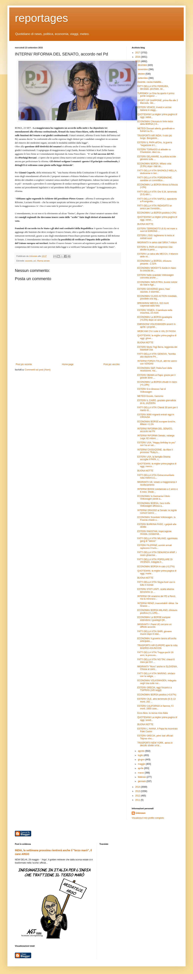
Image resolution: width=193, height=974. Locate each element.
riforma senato (43, 261)
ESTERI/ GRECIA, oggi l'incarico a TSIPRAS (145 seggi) (154, 688)
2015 (138, 61)
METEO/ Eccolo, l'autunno (150, 396)
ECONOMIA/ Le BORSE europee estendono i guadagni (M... (153, 618)
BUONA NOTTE (145, 224)
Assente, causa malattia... (150, 82)
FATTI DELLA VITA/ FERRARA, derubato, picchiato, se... (153, 87)
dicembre (143, 65)
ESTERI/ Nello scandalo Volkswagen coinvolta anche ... (155, 276)
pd (34, 261)
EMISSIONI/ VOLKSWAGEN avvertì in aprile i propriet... (156, 325)
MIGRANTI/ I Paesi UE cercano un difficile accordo (154, 625)
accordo (28, 261)
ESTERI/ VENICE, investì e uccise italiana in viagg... (154, 108)
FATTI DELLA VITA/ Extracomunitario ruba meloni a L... (155, 476)
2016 (138, 57)
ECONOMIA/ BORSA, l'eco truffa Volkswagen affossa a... (153, 504)
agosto (141, 751)
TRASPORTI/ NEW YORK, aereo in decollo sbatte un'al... (155, 744)
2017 (138, 52)
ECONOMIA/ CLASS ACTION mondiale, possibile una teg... (157, 297)
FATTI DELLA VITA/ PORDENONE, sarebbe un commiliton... (154, 179)
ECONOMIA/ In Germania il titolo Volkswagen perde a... (153, 497)
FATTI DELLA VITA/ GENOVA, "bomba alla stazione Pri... (156, 355)
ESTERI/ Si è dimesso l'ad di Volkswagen (151, 390)
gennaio (142, 781)
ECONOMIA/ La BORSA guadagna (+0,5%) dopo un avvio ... (154, 318)
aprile (141, 768)
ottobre (141, 74)
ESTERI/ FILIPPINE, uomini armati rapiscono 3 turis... (154, 546)
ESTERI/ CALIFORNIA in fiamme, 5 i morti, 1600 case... (155, 707)
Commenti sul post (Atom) (37, 369)
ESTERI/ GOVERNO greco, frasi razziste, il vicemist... (153, 290)
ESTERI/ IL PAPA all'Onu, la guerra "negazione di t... (154, 143)
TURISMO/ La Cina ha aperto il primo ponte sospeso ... (155, 94)
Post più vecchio (112, 364)
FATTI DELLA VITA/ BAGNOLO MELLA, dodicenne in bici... (157, 171)
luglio (141, 755)
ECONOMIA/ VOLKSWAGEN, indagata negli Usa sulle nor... (156, 681)
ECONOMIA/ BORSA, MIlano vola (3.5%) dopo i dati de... (154, 165)
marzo (141, 772)
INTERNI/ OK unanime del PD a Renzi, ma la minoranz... (156, 597)
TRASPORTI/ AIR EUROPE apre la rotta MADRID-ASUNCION (157, 646)
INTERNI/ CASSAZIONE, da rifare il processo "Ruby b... (155, 451)
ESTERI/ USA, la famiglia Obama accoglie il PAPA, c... (153, 458)
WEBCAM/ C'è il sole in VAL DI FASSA (156, 331)
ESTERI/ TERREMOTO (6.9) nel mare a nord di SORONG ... (157, 229)
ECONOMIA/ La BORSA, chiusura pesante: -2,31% (154, 262)
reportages (41, 18)
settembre (143, 78)
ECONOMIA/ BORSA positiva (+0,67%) (156, 694)
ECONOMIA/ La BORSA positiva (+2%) (156, 212)
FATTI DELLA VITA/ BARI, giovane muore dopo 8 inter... (154, 632)
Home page (67, 364)
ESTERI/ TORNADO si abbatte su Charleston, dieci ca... (154, 150)
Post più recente (24, 364)
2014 (138, 787)
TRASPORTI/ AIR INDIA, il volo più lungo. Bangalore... (154, 136)
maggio (142, 764)
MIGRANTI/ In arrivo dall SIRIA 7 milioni (157, 242)
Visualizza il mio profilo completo (148, 818)
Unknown (140, 813)
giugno (141, 759)
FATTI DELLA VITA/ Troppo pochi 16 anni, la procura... (155, 653)
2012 (138, 795)
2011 (138, 800)
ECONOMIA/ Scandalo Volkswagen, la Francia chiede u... (156, 518)
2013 (138, 791)
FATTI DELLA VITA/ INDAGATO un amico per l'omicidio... (154, 207)
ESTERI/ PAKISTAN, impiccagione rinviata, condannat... (154, 532)
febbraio (142, 777)
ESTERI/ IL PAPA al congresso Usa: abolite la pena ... (155, 248)
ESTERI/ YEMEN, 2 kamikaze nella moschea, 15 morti (154, 311)
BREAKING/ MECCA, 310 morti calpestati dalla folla (153, 304)
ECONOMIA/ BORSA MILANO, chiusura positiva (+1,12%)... (157, 611)
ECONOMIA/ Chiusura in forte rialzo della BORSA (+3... (155, 122)
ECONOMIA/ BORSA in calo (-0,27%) (156, 566)
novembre (143, 69)
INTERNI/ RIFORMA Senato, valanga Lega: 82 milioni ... (155, 436)
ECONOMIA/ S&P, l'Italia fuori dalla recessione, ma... (154, 369)
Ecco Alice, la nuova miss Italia (152, 713)
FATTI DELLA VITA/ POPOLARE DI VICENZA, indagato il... (155, 560)
